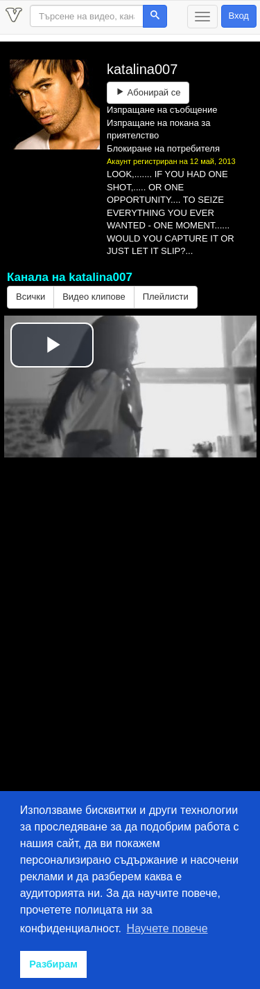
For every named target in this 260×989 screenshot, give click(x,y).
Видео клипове (93, 296)
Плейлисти (166, 296)
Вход (239, 15)
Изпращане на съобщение (162, 110)
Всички (30, 296)
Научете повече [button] (167, 928)
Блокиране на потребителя (163, 148)
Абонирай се (148, 92)
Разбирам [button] (53, 964)
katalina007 (142, 69)
